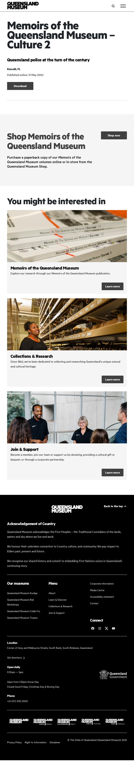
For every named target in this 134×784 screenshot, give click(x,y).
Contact (94, 603)
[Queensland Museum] (23, 6)
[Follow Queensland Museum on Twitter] (106, 628)
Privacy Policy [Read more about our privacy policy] (14, 742)
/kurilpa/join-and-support (67, 435)
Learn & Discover (58, 599)
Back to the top (113, 506)
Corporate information (102, 583)
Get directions (14, 657)
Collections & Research (60, 606)
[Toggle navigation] (123, 6)
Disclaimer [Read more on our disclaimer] (55, 742)
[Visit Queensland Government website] (113, 674)
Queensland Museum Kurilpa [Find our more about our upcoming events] (22, 593)
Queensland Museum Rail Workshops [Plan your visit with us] (20, 602)
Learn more (112, 286)
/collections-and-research (67, 342)
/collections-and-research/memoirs (67, 252)
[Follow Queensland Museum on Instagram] (99, 628)
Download (20, 86)
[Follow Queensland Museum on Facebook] (92, 628)
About (52, 593)
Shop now (114, 135)
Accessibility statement (102, 596)
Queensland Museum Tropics (22, 617)
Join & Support (56, 612)
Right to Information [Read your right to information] (36, 742)
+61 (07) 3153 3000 (17, 701)
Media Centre (97, 590)
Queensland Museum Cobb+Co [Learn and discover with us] (23, 611)
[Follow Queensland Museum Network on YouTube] (113, 628)
